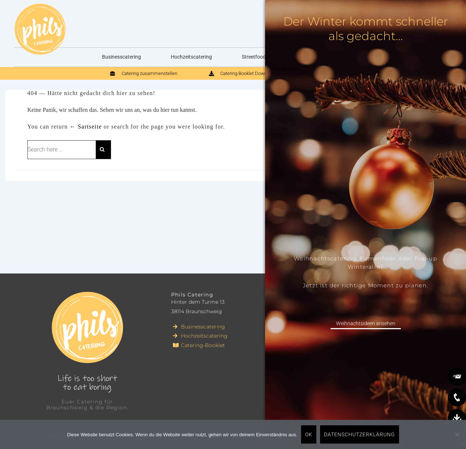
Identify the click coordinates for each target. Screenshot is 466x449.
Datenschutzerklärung (359, 434)
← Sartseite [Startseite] (86, 126)
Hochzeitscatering (191, 57)
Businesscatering (121, 57)
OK (308, 434)
